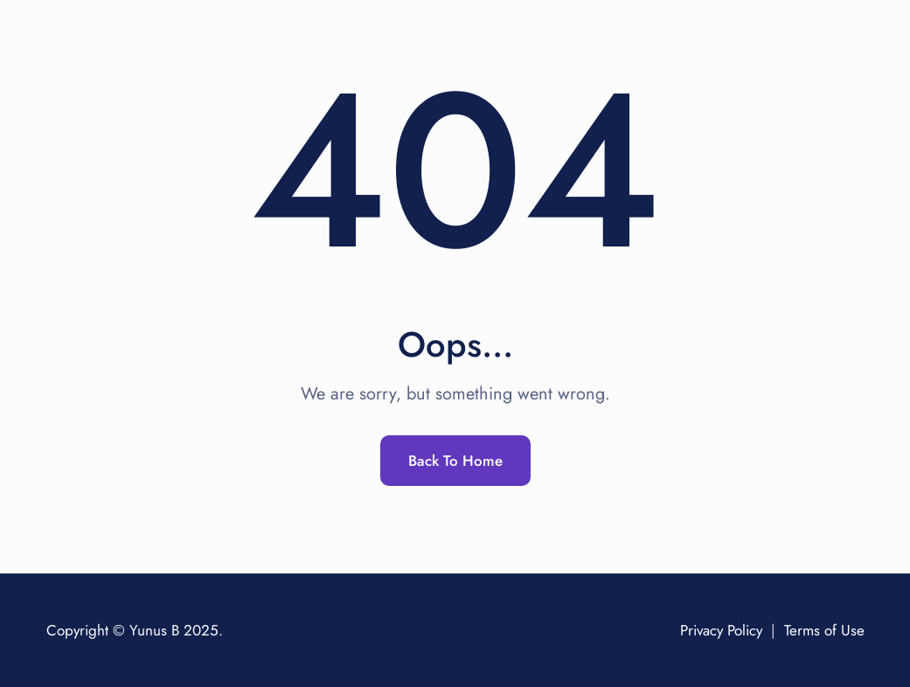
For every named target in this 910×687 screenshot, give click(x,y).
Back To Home (455, 460)
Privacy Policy (721, 630)
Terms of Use (824, 630)
